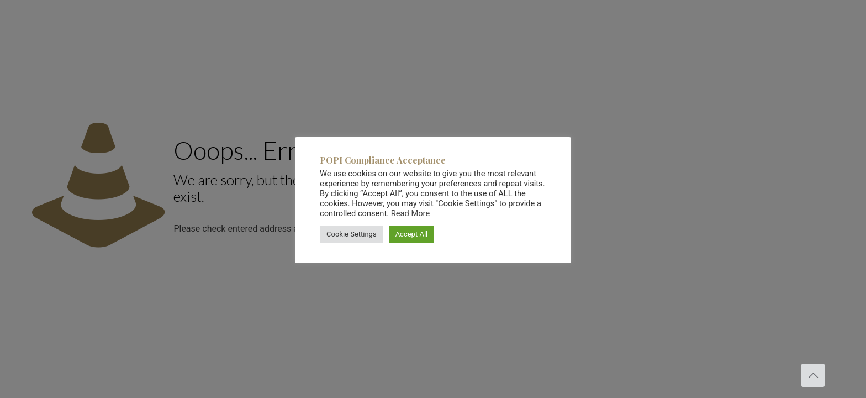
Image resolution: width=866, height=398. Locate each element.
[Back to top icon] (813, 375)
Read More (410, 213)
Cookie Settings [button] (351, 234)
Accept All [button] (411, 234)
